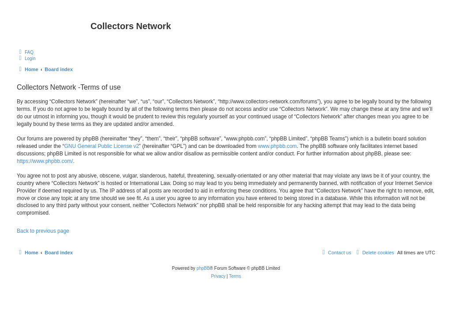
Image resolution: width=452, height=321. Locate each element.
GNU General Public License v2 (101, 146)
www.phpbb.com (277, 146)
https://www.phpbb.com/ (45, 161)
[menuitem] (25, 52)
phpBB (203, 268)
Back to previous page (43, 231)
